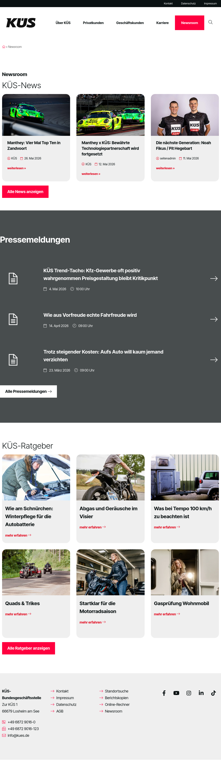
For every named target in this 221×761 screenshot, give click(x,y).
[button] (9, 752)
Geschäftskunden (130, 23)
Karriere (162, 23)
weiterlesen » (16, 168)
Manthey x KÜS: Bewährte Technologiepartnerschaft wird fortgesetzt (110, 148)
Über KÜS (63, 23)
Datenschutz (188, 3)
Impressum (210, 3)
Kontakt (168, 3)
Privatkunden (93, 23)
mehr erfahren (18, 536)
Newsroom (189, 23)
